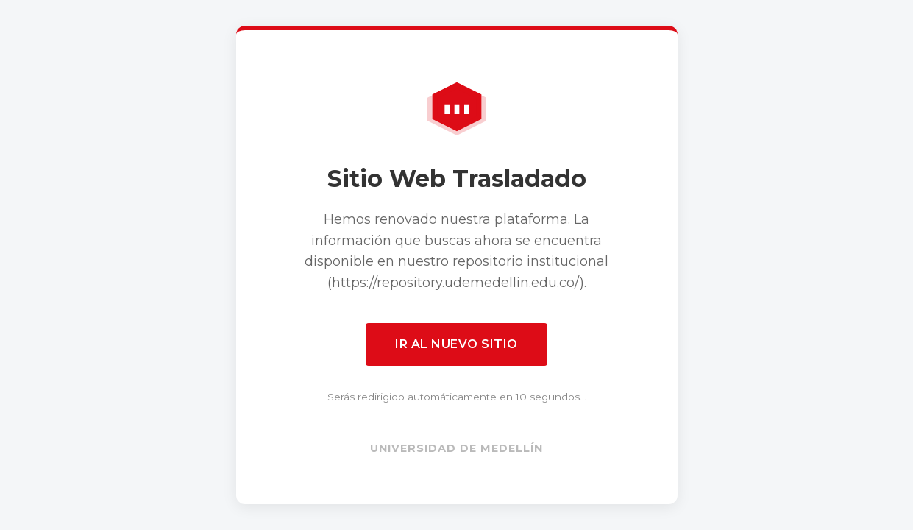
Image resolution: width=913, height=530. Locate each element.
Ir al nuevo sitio (456, 344)
